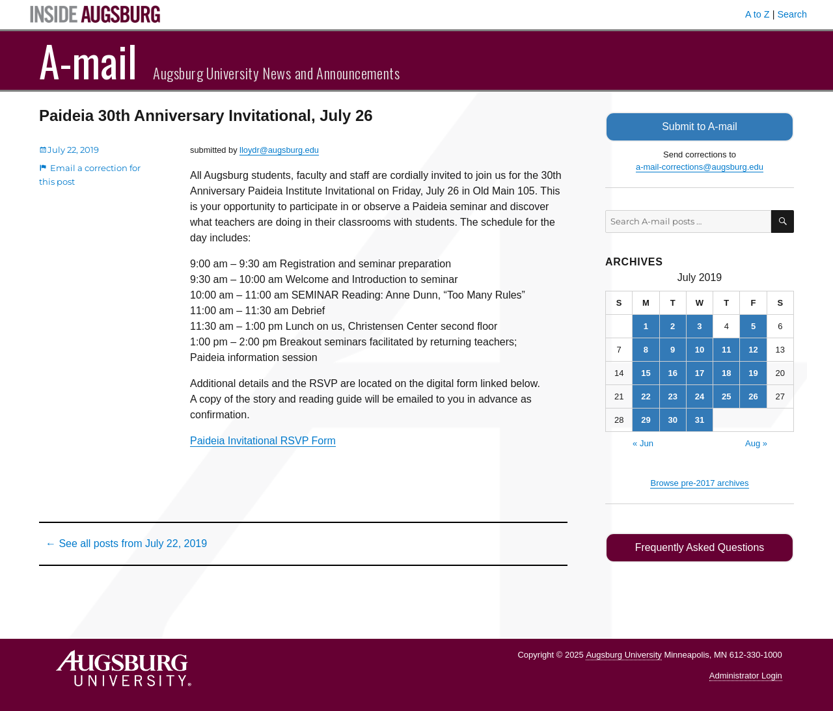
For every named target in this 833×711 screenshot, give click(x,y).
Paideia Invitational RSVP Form (263, 440)
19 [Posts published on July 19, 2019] (753, 373)
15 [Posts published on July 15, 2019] (645, 373)
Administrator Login (745, 675)
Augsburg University (623, 655)
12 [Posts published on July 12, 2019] (753, 350)
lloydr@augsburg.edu (279, 150)
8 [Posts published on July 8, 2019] (646, 350)
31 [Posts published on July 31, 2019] (699, 420)
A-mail (88, 60)
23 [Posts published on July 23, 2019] (672, 396)
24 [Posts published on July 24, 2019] (699, 396)
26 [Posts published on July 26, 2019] (753, 396)
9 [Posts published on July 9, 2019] (672, 350)
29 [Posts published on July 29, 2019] (645, 420)
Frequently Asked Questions (699, 547)
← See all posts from (126, 543)
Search (792, 14)
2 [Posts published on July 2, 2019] (672, 326)
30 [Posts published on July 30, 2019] (672, 420)
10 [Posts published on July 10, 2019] (699, 350)
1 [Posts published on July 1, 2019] (646, 326)
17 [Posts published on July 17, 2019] (699, 373)
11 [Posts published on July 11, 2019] (726, 350)
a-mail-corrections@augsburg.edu (699, 167)
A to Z (757, 14)
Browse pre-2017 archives (699, 483)
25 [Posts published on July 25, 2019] (726, 396)
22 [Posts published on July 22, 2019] (645, 396)
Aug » (756, 443)
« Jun (643, 443)
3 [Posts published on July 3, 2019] (699, 326)
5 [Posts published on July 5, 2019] (753, 326)
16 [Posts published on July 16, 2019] (672, 373)
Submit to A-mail (699, 126)
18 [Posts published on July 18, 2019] (726, 373)
